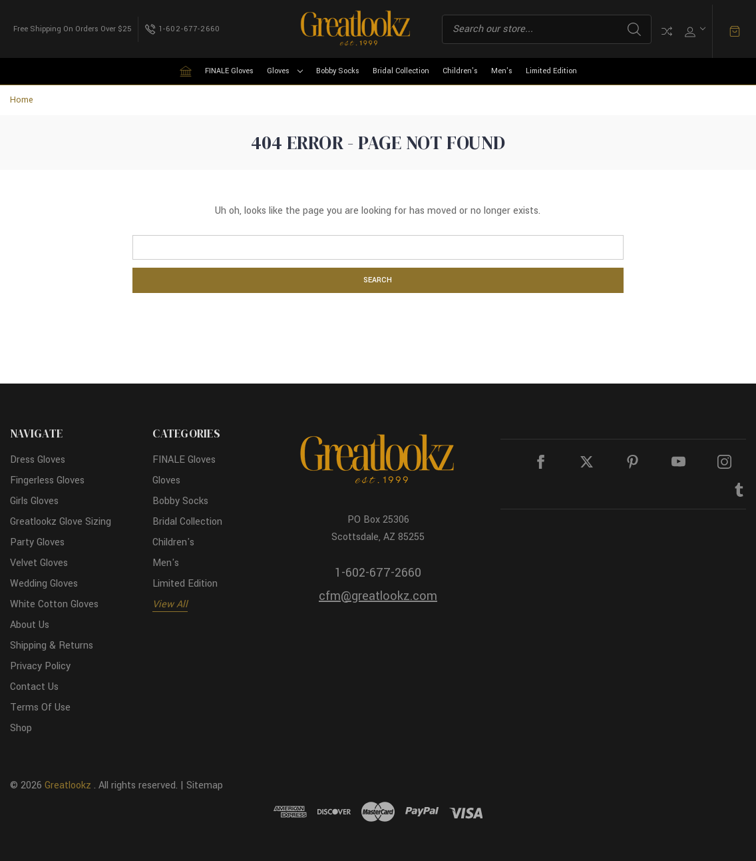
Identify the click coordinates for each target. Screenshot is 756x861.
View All (170, 604)
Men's (501, 71)
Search (634, 29)
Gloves (285, 71)
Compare (667, 31)
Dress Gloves (37, 460)
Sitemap (204, 785)
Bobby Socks (337, 71)
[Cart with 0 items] (734, 31)
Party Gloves (37, 542)
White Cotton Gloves (54, 604)
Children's (460, 71)
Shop (21, 728)
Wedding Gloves (44, 584)
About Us (29, 625)
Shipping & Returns (51, 646)
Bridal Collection (401, 71)
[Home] (185, 71)
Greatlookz (68, 785)
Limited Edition (551, 71)
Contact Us (34, 687)
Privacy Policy (40, 666)
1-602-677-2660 (378, 572)
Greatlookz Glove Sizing (60, 522)
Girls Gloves (34, 501)
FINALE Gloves (229, 71)
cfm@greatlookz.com (378, 596)
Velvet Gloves (39, 563)
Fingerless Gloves (47, 480)
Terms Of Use (40, 708)
